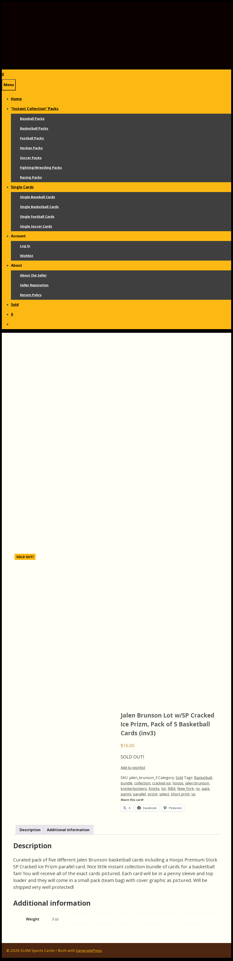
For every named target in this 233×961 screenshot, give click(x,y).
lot (163, 790)
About (16, 265)
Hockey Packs (31, 148)
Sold (15, 304)
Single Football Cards (37, 216)
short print (180, 795)
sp (193, 795)
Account (18, 235)
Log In (25, 246)
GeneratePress (89, 951)
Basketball (203, 779)
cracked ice (161, 784)
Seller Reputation (34, 285)
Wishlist (26, 256)
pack (206, 790)
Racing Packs (31, 177)
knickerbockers (134, 790)
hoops (177, 784)
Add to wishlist (133, 769)
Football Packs (32, 138)
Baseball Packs (32, 118)
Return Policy (31, 295)
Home (16, 98)
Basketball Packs (34, 128)
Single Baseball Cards (37, 197)
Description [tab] (30, 831)
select (164, 795)
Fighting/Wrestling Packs (41, 167)
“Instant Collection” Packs (34, 108)
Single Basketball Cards (39, 207)
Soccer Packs (31, 158)
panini (126, 795)
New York (185, 790)
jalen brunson (197, 784)
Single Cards (22, 187)
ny (198, 790)
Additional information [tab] (68, 831)
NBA (171, 790)
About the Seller (33, 275)
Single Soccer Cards (36, 226)
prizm (152, 795)
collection (142, 784)
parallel (139, 795)
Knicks (154, 790)
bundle (126, 784)
